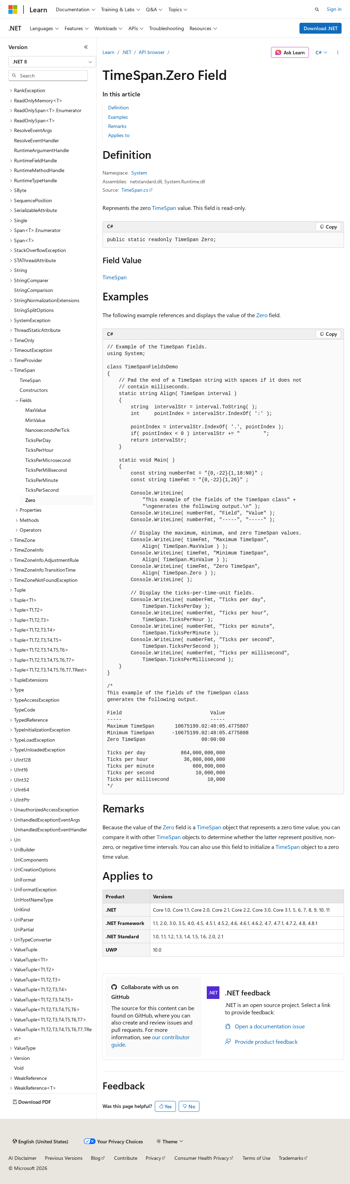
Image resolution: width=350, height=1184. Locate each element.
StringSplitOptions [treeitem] (34, 310)
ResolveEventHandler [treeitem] (36, 140)
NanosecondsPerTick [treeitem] (47, 430)
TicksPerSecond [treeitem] (42, 489)
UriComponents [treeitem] (31, 859)
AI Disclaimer (22, 1158)
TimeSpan (164, 207)
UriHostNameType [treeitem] (33, 899)
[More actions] (338, 52)
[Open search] (317, 9)
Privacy (153, 1158)
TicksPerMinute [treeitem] (41, 480)
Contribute (125, 1158)
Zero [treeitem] (30, 500)
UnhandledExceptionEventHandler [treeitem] (50, 829)
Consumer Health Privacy (201, 1158)
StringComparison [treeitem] (33, 290)
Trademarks (291, 1158)
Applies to (119, 135)
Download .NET (321, 28)
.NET (126, 52)
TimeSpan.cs (134, 189)
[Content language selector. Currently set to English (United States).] (40, 1141)
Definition (118, 107)
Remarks (117, 126)
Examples (118, 117)
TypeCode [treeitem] (24, 709)
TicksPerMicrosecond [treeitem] (48, 460)
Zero (262, 315)
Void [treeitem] (19, 1067)
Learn (108, 52)
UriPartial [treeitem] (24, 929)
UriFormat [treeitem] (25, 879)
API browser (152, 52)
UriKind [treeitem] (22, 909)
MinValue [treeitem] (35, 420)
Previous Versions (63, 1158)
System (139, 172)
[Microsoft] (13, 9)
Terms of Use (256, 1158)
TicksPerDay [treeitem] (38, 440)
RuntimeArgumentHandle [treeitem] (41, 150)
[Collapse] (86, 47)
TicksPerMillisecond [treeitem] (46, 470)
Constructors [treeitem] (34, 390)
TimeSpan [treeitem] (30, 380)
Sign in (334, 9)
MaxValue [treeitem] (35, 410)
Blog (95, 1158)
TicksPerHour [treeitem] (39, 450)
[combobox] (52, 61)
